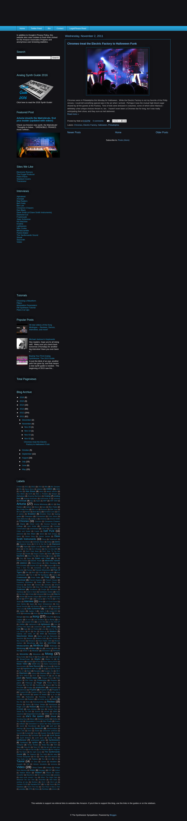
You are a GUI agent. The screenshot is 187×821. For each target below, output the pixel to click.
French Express (35, 580)
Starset (28, 728)
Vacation (53, 761)
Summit (19, 733)
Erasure (50, 565)
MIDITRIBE (52, 643)
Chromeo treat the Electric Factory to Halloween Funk (102, 43)
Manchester (52, 634)
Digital (25, 546)
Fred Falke (35, 577)
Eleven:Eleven (37, 563)
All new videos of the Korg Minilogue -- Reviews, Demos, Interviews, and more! (42, 327)
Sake (42, 709)
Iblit (20, 599)
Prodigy (29, 687)
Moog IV (31, 657)
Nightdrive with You (30, 668)
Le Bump (51, 619)
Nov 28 (27, 427)
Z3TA (30, 789)
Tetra (19, 747)
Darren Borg (30, 536)
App (31, 501)
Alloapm (54, 494)
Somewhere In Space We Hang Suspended (44, 724)
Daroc (19, 536)
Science (37, 711)
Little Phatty (51, 626)
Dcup (44, 539)
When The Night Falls (49, 777)
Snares (57, 721)
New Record (34, 666)
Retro (28, 702)
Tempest (20, 745)
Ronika (54, 707)
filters (34, 572)
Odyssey (43, 673)
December (27, 420)
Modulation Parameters (27, 305)
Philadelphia (113, 125)
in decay (39, 599)
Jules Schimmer (24, 219)
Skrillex (55, 719)
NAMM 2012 (36, 664)
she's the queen (35, 716)
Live (18, 629)
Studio (37, 731)
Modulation (46, 651)
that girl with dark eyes (52, 747)
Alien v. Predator (42, 494)
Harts (58, 592)
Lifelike (22, 624)
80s (46, 487)
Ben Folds (21, 203)
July (24, 461)
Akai (20, 491)
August (25, 458)
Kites (28, 617)
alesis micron (51, 491)
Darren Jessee (44, 536)
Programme (53, 687)
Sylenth (57, 733)
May (24, 469)
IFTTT (27, 599)
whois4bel (42, 780)
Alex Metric (21, 494)
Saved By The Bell (24, 711)
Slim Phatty (47, 721)
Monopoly (56, 651)
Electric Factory (90, 125)
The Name (23, 752)
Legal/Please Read (77, 28)
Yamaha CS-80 (22, 784)
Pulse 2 (44, 692)
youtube (22, 789)
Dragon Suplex (39, 554)
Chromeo (78, 125)
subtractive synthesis (50, 731)
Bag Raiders (22, 201)
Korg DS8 (49, 617)
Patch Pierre (22, 177)
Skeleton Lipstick (44, 719)
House (48, 594)
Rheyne (19, 704)
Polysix (48, 685)
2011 (22, 416)
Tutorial (20, 761)
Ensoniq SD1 (34, 565)
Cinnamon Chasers (25, 208)
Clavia (22, 524)
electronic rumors (52, 560)
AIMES (49, 489)
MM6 (55, 648)
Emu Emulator (22, 565)
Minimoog (21, 648)
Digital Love (35, 546)
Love (43, 629)
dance (42, 534)
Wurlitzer (35, 782)
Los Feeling (34, 629)
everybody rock (40, 568)
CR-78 (44, 529)
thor (35, 756)
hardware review (46, 592)
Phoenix (54, 680)
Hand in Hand (31, 592)
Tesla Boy (46, 745)
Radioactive (30, 697)
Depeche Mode (25, 544)
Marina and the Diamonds (47, 636)
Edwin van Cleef (42, 558)
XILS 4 (44, 782)
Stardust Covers (24, 179)
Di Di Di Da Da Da (41, 544)
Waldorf (38, 772)
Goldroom (21, 589)
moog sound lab (54, 657)
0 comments (98, 121)
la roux (28, 619)
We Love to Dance (44, 775)
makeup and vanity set (26, 634)
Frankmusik (22, 217)
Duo (21, 558)
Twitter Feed (36, 28)
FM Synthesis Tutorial (26, 307)
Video (21, 767)
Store (30, 731)
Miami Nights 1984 (44, 641)
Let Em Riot (41, 622)
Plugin (39, 683)
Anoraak (20, 199)
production (40, 687)
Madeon (53, 631)
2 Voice (19, 487)
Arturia (21, 503)
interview (28, 601)
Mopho (37, 659)
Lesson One (29, 622)
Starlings (20, 728)
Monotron (37, 654)
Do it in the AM (51, 549)
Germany (47, 585)
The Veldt (43, 754)
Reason (31, 699)
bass (44, 507)
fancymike (20, 570)
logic (25, 629)
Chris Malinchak (22, 519)
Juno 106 (47, 609)
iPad (40, 601)
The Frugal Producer (26, 174)
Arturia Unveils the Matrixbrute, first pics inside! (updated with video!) (36, 119)
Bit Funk (19, 512)
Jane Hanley (21, 604)
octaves (34, 673)
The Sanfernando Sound (27, 235)
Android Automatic (30, 498)
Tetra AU (27, 747)
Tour (43, 759)
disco (44, 546)
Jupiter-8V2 (53, 611)
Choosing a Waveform (26, 301)
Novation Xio (48, 671)
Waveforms (30, 775)
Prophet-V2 (35, 692)
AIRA (58, 489)
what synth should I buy (28, 777)
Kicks (36, 613)
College (20, 526)
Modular (35, 651)
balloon (28, 507)
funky (39, 582)
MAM (42, 634)
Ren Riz (20, 702)
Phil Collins (29, 680)
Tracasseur (21, 181)
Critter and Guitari (23, 531)
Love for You (52, 629)
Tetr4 (55, 745)
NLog (43, 668)
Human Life (45, 596)
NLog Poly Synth (54, 668)
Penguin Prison (47, 678)
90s (20, 489)
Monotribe (24, 654)
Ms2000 (30, 661)
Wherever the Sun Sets (26, 780)
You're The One (32, 787)
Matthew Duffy (41, 638)
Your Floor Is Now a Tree (51, 787)
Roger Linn (21, 707)
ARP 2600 (53, 501)
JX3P (18, 613)
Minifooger (53, 646)
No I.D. (21, 671)
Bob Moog (37, 512)
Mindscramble (23, 230)
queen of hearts (40, 694)
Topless (35, 759)
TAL (44, 742)
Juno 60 (57, 609)
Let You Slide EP (54, 622)
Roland (32, 707)
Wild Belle (53, 780)
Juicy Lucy (20, 609)
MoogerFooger (25, 659)
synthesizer (22, 740)
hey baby (22, 594)
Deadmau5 (53, 539)
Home (22, 28)
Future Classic (51, 582)
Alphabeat (21, 196)
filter (27, 572)
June (24, 465)
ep (43, 565)
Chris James (52, 516)
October (26, 450)
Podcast (19, 685)
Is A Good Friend (51, 601)
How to (57, 594)
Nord (29, 671)
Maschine (20, 638)
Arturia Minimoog (41, 504)
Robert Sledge (39, 704)
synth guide (39, 738)
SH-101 (54, 714)
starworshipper (52, 728)
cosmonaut (34, 529)
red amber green (43, 699)
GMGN (54, 587)
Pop (55, 685)
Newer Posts (74, 132)
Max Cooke (22, 228)
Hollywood (40, 594)
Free (46, 577)
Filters (19, 303)
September (27, 454)
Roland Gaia (44, 707)
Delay (49, 542)
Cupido (36, 531)
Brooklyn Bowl (45, 514)
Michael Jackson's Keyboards (42, 339)
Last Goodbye (39, 619)
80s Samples (55, 487)
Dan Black (21, 210)
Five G (31, 575)
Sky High (20, 721)
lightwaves (45, 624)
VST (50, 770)
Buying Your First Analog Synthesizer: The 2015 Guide (41, 357)
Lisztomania (38, 627)
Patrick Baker (22, 233)
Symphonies (24, 735)
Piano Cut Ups (23, 310)
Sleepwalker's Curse (33, 721)
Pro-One (20, 687)
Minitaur (32, 648)
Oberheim (23, 673)
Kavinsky (26, 613)
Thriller (42, 756)
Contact (60, 28)
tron (55, 759)
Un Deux (34, 761)
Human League (33, 596)
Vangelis (20, 764)
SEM (55, 711)
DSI (58, 556)
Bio (49, 28)
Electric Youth (36, 561)
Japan (32, 604)
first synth (50, 572)
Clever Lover (34, 524)
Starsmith (21, 240)
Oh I (51, 673)
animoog (57, 498)
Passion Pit (44, 676)
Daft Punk (48, 531)
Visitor (19, 242)
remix (54, 699)
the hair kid (32, 749)
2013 (22, 409)
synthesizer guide (38, 740)
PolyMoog (39, 685)
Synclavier (35, 735)
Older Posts (162, 132)
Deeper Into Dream (23, 542)
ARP (45, 501)
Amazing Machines (34, 496)
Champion (29, 516)
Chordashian (40, 516)
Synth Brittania (25, 738)
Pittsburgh (29, 683)
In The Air (49, 599)
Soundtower (32, 726)
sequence (20, 714)
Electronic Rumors (25, 172)
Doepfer (19, 551)
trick (49, 759)
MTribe (37, 661)
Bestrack (44, 509)
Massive (29, 638)
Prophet (33, 690)
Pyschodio (26, 694)
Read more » (73, 114)
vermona (54, 764)
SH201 (19, 716)
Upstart (43, 761)
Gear (29, 585)
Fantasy (29, 570)
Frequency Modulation (25, 582)
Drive (49, 554)
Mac (35, 631)
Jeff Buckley (34, 606)
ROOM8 (20, 709)
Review (51, 701)
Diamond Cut (22, 215)
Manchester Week (25, 636)
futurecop (20, 585)
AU (52, 504)
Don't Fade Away (32, 551)
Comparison (45, 526)
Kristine (20, 224)
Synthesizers (54, 740)
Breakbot (32, 514)
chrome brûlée (55, 519)
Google (43, 589)
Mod (18, 651)
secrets (46, 711)
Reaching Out (44, 697)
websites (57, 775)
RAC (18, 697)
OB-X (58, 671)
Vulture (57, 770)
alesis (41, 491)
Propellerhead (21, 690)
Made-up (43, 631)
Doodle (27, 554)
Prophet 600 (23, 692)
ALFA (30, 494)
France (54, 575)
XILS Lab (53, 782)
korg (36, 616)
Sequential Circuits (33, 714)
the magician (55, 749)
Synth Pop (52, 738)
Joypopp (54, 606)
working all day (22, 782)
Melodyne (31, 641)
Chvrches (38, 521)
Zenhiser (45, 789)
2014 (22, 405)
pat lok (54, 676)
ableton (40, 489)
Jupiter (22, 611)
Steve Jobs (21, 731)
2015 (22, 401)
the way (53, 754)
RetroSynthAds (38, 702)
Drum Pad (31, 556)
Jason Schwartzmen (45, 604)
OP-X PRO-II (24, 676)
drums (51, 556)
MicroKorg (31, 643)
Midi (41, 643)
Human (22, 596)
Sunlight (28, 733)
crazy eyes (53, 529)
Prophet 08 (44, 690)
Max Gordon (21, 641)
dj (19, 549)
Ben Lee (20, 205)
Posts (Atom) (123, 140)
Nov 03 (27, 435)
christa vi (34, 519)
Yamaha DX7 (35, 784)
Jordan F (45, 606)
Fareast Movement (42, 570)
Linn (55, 624)
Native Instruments (50, 664)
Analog (47, 496)
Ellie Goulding (51, 563)
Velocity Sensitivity (40, 764)
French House (51, 580)
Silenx (32, 719)
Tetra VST (37, 747)
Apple (38, 501)
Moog (49, 653)
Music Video (22, 664)
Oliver (58, 673)
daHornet (20, 534)
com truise (31, 526)
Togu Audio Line (22, 759)
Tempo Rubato (32, 745)
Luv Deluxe (21, 631)
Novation (37, 671)
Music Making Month (50, 661)
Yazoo (52, 784)
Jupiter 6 (32, 611)
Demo (57, 542)
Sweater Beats (46, 733)
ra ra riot (54, 694)
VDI (28, 764)
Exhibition (53, 568)
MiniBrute (38, 645)
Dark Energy (52, 534)
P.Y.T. (34, 676)
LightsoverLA (33, 624)
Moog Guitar (21, 657)
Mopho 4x (49, 659)
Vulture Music (25, 773)
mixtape (48, 648)
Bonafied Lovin (49, 512)
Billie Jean (53, 509)
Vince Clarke (37, 767)
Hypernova (56, 596)
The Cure (22, 749)
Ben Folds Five (23, 509)
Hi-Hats (31, 594)
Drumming (42, 556)
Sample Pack (52, 709)
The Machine (43, 749)
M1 (29, 631)
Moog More (41, 657)
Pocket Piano (52, 683)
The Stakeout (31, 754)
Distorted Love (55, 546)
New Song (47, 666)
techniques (53, 742)
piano (19, 683)
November (27, 424)
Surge (36, 733)
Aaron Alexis (29, 489)
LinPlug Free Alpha (24, 627)
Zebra (37, 789)
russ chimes (32, 709)
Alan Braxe (30, 491)
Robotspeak (53, 704)
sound (22, 726)
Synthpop (24, 742)
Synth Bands (55, 735)
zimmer (54, 789)
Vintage (48, 767)
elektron (23, 563)
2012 (22, 412)
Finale (41, 572)
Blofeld (27, 512)
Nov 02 (27, 438)
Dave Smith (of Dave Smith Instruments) (34, 212)
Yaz (45, 784)
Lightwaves (21, 226)
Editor (29, 558)
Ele (56, 558)
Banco (37, 507)
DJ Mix (26, 549)
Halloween (102, 125)
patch (19, 678)
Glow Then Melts (42, 587)
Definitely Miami (38, 542)
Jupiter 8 (42, 611)
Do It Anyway (36, 549)
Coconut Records (50, 524)
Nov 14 (27, 431)
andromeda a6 (45, 498)
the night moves (35, 752)
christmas (43, 519)
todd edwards (52, 756)
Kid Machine (22, 221)
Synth (44, 735)
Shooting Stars (22, 719)
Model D (26, 651)
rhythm (28, 704)
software (22, 724)
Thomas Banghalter (24, 756)
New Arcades (21, 666)
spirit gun (53, 726)
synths (35, 742)
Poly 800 (29, 685)
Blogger (113, 815)
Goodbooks (34, 589)
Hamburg (20, 592)
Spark (43, 726)
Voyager (42, 770)
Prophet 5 (56, 690)
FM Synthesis (43, 575)
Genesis (38, 585)
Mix (40, 648)
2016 (22, 397)
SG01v (46, 714)
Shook (19, 237)
